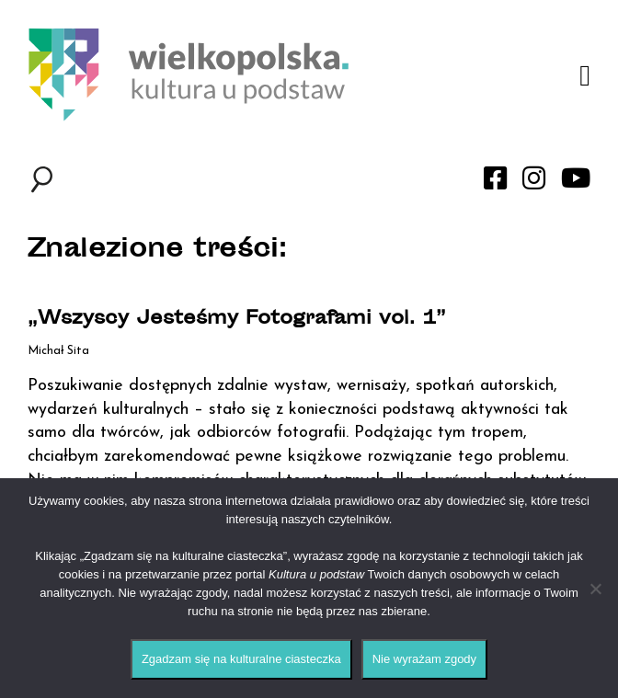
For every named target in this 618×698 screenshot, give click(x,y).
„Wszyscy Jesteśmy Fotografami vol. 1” (237, 319)
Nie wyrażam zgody (424, 659)
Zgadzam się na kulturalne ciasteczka (241, 659)
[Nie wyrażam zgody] (595, 588)
